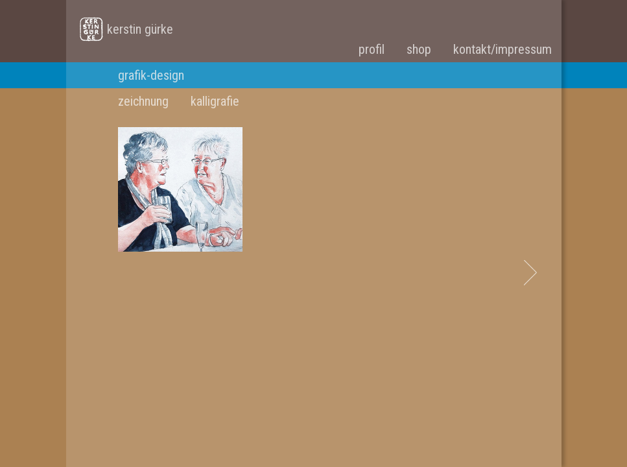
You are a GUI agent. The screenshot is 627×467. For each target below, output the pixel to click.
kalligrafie (215, 101)
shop (419, 49)
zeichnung (143, 101)
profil (371, 49)
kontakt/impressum (502, 49)
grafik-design (151, 75)
